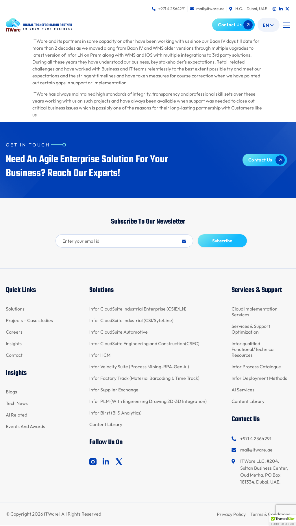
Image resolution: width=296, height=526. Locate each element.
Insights (14, 344)
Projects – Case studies (29, 321)
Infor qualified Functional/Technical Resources (253, 349)
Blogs (11, 392)
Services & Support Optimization (251, 329)
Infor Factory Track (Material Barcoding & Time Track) (144, 379)
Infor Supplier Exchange (113, 390)
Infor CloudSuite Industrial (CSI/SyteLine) (131, 321)
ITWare (51, 515)
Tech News (17, 404)
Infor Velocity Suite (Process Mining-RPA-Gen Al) (139, 367)
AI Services (243, 390)
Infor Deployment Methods (259, 379)
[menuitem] (269, 25)
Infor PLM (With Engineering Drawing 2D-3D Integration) (148, 402)
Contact (14, 355)
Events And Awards (25, 427)
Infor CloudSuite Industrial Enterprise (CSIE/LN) (137, 309)
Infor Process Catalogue (256, 367)
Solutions (15, 309)
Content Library (105, 425)
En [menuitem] (266, 25)
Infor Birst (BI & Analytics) (115, 413)
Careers (14, 332)
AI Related (16, 415)
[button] (286, 25)
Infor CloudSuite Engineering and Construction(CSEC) (144, 344)
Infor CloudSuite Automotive (118, 332)
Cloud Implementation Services (255, 312)
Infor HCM (99, 355)
